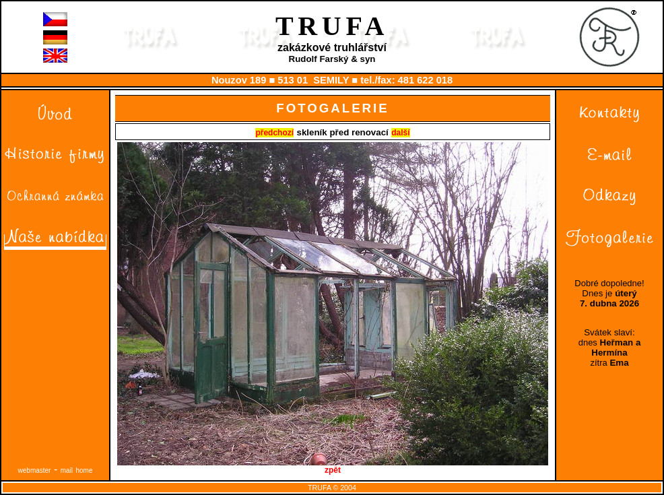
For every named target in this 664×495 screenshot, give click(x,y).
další (400, 132)
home (83, 470)
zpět (332, 466)
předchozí (274, 132)
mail (67, 470)
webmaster (34, 470)
